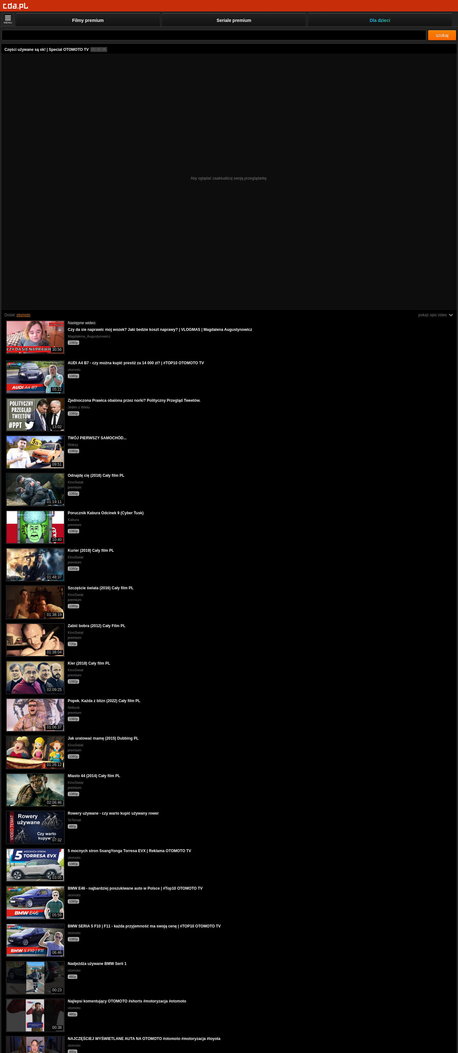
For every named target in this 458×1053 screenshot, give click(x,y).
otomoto (23, 315)
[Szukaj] (214, 35)
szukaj (442, 35)
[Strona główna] (15, 6)
